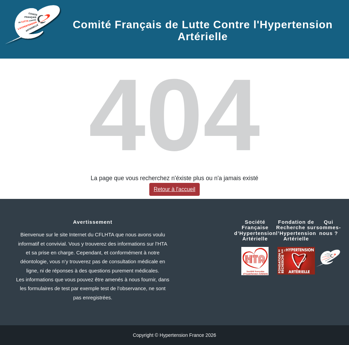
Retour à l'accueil (174, 189)
